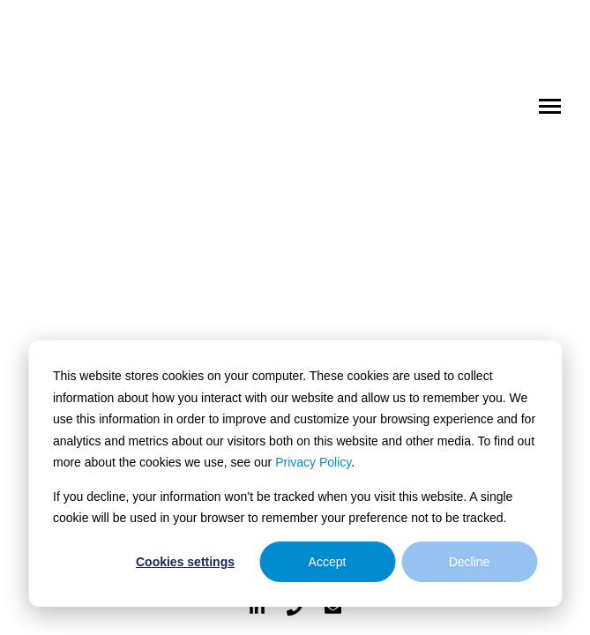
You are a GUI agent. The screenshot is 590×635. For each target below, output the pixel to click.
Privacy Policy (313, 462)
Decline (469, 562)
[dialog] (295, 473)
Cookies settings (185, 562)
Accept (328, 562)
